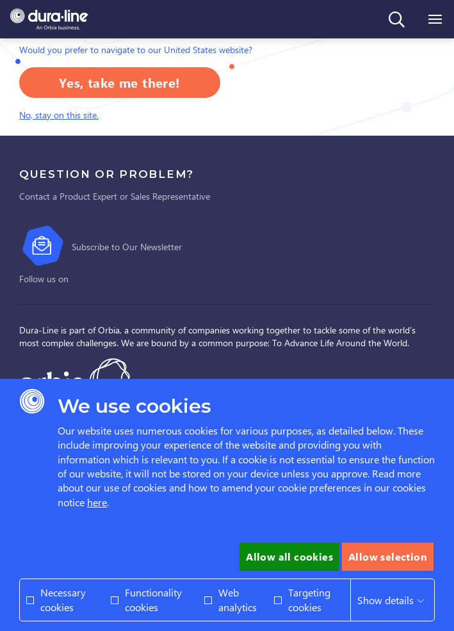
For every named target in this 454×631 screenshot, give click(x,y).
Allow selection (387, 556)
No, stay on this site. (59, 115)
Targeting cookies (309, 599)
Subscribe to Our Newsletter (127, 247)
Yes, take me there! (120, 82)
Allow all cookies (289, 556)
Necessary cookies (63, 599)
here (97, 502)
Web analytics (237, 599)
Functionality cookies (153, 599)
